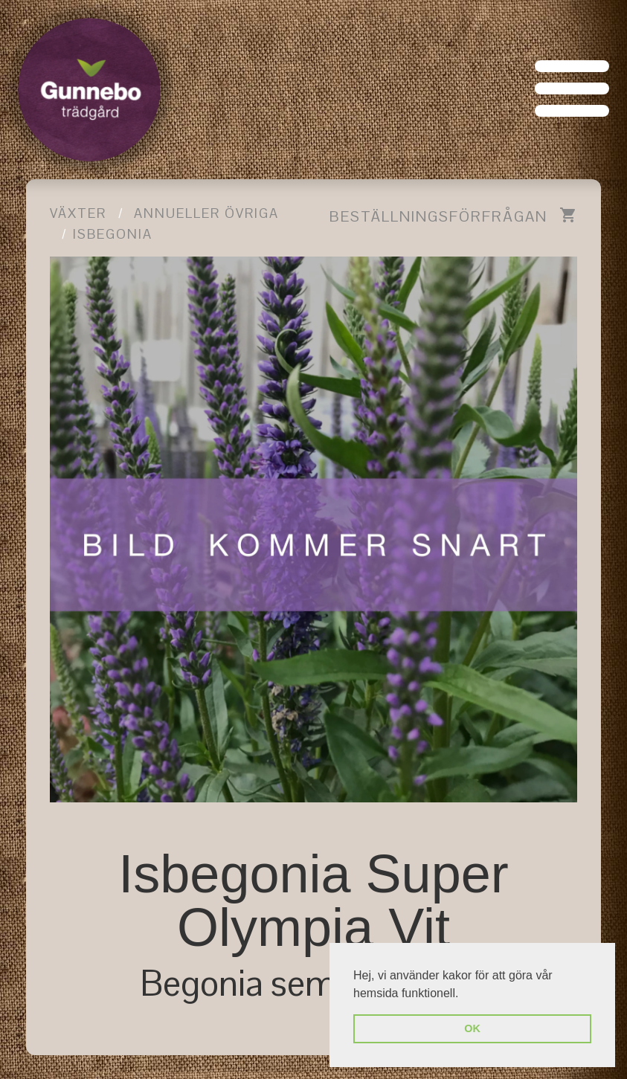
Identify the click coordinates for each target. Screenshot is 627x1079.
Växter (78, 213)
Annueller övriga (206, 213)
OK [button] (472, 1028)
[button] (464, 994)
